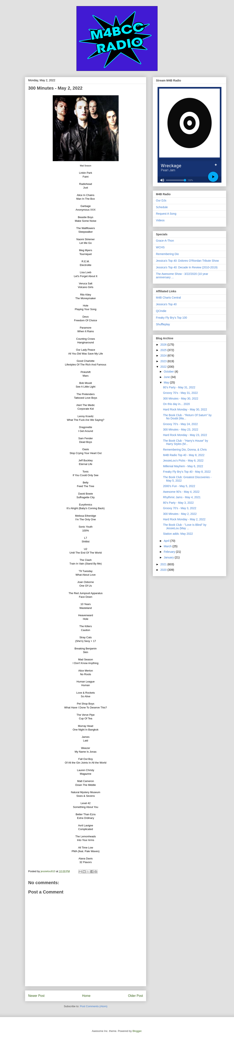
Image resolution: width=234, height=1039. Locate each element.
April (167, 540)
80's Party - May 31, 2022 (179, 387)
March (168, 546)
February (170, 551)
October (169, 371)
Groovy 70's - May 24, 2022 (180, 424)
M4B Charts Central (168, 297)
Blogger (136, 1031)
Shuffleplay (163, 324)
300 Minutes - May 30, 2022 (180, 398)
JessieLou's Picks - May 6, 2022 (183, 460)
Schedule (162, 207)
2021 (163, 564)
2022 (163, 366)
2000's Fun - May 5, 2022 (179, 486)
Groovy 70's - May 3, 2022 (179, 508)
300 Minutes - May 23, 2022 (180, 429)
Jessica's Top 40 (166, 304)
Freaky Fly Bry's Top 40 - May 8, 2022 (187, 471)
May (167, 382)
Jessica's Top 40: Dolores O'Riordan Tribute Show (187, 260)
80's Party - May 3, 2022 (178, 502)
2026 (163, 344)
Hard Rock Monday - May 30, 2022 (185, 409)
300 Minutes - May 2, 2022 (180, 513)
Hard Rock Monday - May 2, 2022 (184, 519)
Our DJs (161, 200)
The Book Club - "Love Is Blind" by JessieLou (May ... (184, 526)
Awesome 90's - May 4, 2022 (181, 491)
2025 (163, 350)
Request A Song (166, 213)
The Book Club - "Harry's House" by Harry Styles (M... (185, 442)
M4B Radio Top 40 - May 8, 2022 (183, 455)
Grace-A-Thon (165, 240)
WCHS (160, 247)
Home (86, 995)
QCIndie (161, 311)
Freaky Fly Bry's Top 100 (171, 317)
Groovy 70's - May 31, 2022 (180, 392)
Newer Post (36, 995)
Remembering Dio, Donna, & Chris (185, 449)
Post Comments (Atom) (93, 1006)
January (169, 557)
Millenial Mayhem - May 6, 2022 (183, 466)
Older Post (135, 995)
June (167, 377)
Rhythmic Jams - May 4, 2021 (182, 497)
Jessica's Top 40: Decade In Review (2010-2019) (187, 267)
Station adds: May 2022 (178, 533)
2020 (163, 569)
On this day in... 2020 (176, 404)
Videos (160, 220)
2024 (163, 355)
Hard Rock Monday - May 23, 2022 (185, 435)
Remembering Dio (167, 254)
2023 (163, 361)
